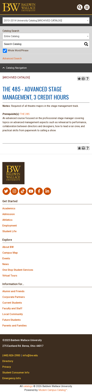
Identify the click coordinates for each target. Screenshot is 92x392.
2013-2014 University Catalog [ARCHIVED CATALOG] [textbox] (33, 20)
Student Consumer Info (15, 372)
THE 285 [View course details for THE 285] (25, 114)
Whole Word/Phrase (18, 50)
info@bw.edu (30, 355)
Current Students (12, 302)
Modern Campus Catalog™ (52, 390)
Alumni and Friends (13, 291)
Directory (7, 361)
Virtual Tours (9, 275)
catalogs (28, 386)
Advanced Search (12, 58)
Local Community (12, 314)
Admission (8, 214)
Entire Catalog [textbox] (11, 36)
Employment (9, 225)
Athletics (7, 219)
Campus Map (10, 252)
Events (6, 258)
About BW (8, 247)
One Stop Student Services (17, 269)
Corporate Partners (13, 297)
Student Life (9, 231)
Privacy (6, 366)
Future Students (11, 319)
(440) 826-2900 (11, 355)
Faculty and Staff (12, 308)
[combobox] (46, 20)
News (5, 264)
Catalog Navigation (16, 67)
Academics (8, 208)
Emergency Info (11, 378)
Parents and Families (14, 325)
